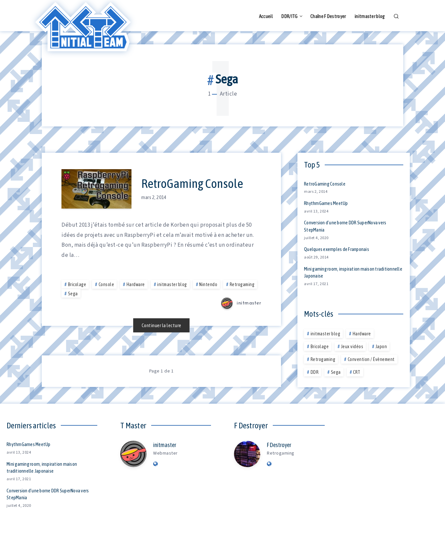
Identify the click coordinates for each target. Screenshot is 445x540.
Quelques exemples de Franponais (336, 249)
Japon (381, 346)
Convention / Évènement (371, 359)
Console (106, 284)
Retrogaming (242, 284)
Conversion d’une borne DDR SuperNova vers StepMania (48, 494)
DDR (315, 372)
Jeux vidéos (352, 346)
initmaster (164, 444)
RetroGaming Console (192, 183)
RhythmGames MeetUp (326, 203)
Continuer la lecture (161, 325)
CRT (357, 372)
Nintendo (208, 284)
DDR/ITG (289, 16)
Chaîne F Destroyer (328, 16)
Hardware (136, 284)
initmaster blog (370, 16)
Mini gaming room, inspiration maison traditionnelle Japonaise (353, 272)
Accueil (266, 16)
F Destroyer (279, 444)
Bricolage (77, 284)
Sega (73, 293)
